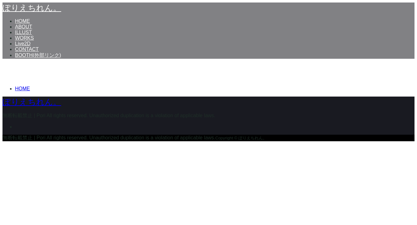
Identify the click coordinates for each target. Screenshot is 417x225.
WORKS (24, 38)
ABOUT (23, 26)
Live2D (23, 43)
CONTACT (27, 49)
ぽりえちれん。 (31, 7)
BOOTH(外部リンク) (38, 55)
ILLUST (23, 32)
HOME (22, 21)
